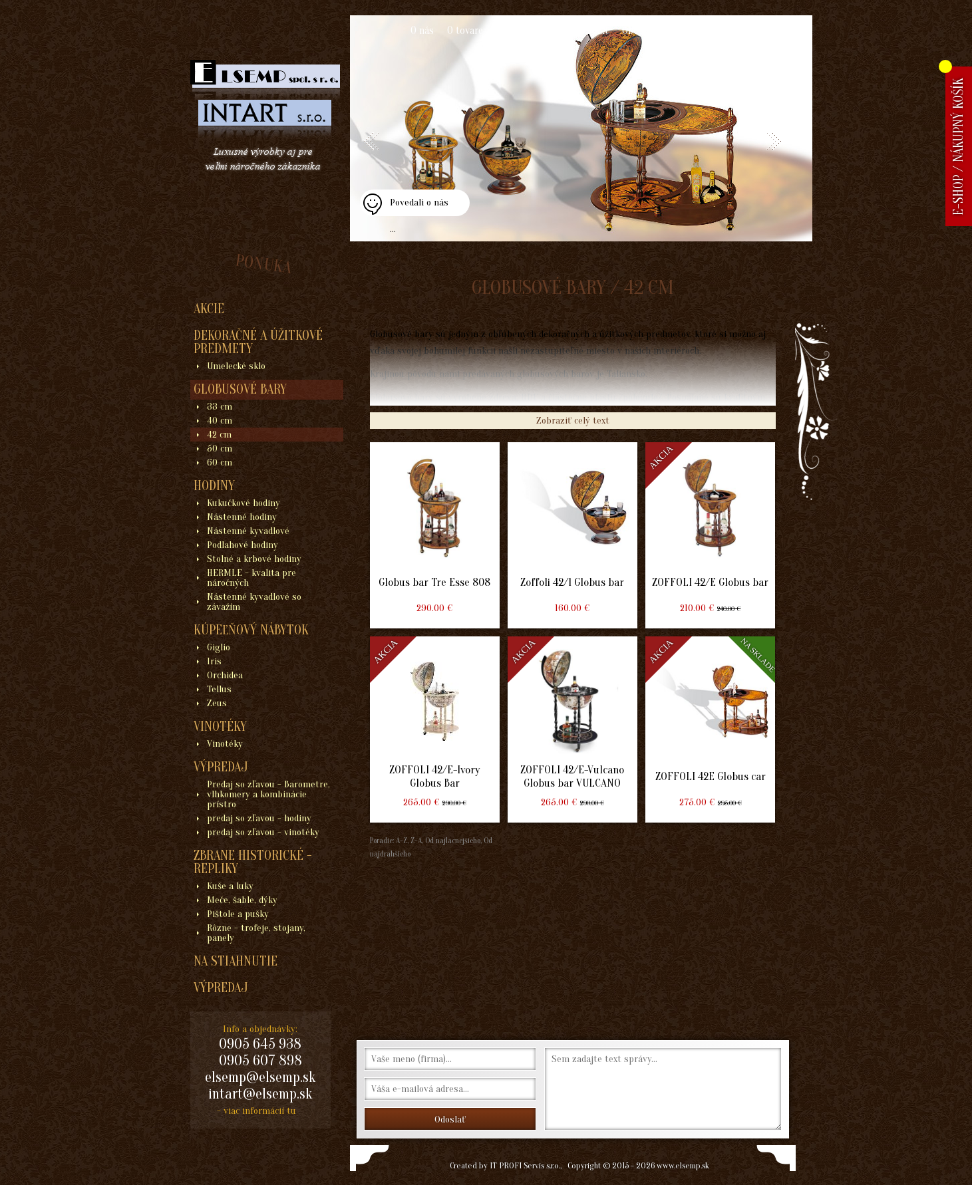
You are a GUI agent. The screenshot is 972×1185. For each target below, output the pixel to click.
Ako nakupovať (528, 31)
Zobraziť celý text (572, 420)
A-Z (400, 840)
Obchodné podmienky (668, 31)
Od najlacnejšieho (451, 840)
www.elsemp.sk (683, 1165)
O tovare (465, 31)
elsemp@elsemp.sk (260, 1077)
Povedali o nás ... (419, 206)
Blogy (740, 31)
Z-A (416, 840)
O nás (422, 31)
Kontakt (591, 31)
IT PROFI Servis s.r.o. (525, 1165)
